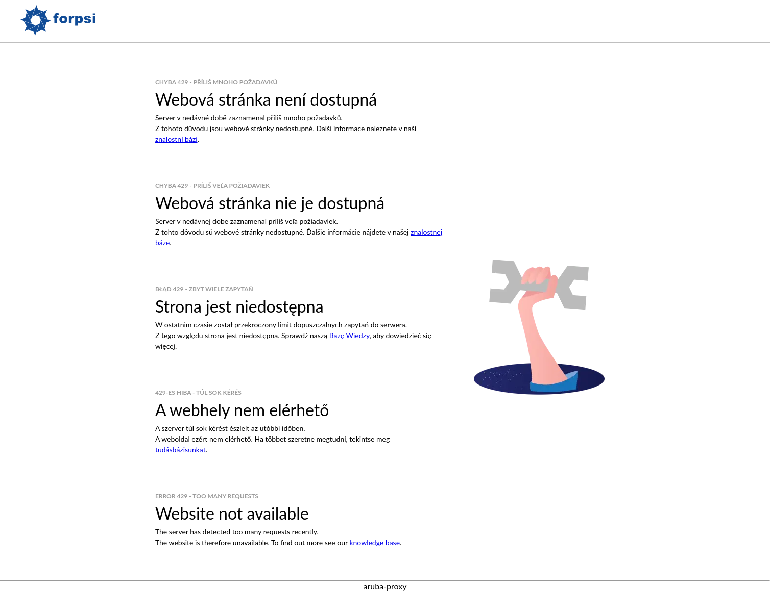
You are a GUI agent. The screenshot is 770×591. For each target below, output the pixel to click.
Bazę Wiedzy (349, 335)
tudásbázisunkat (180, 449)
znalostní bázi (176, 139)
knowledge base (374, 542)
